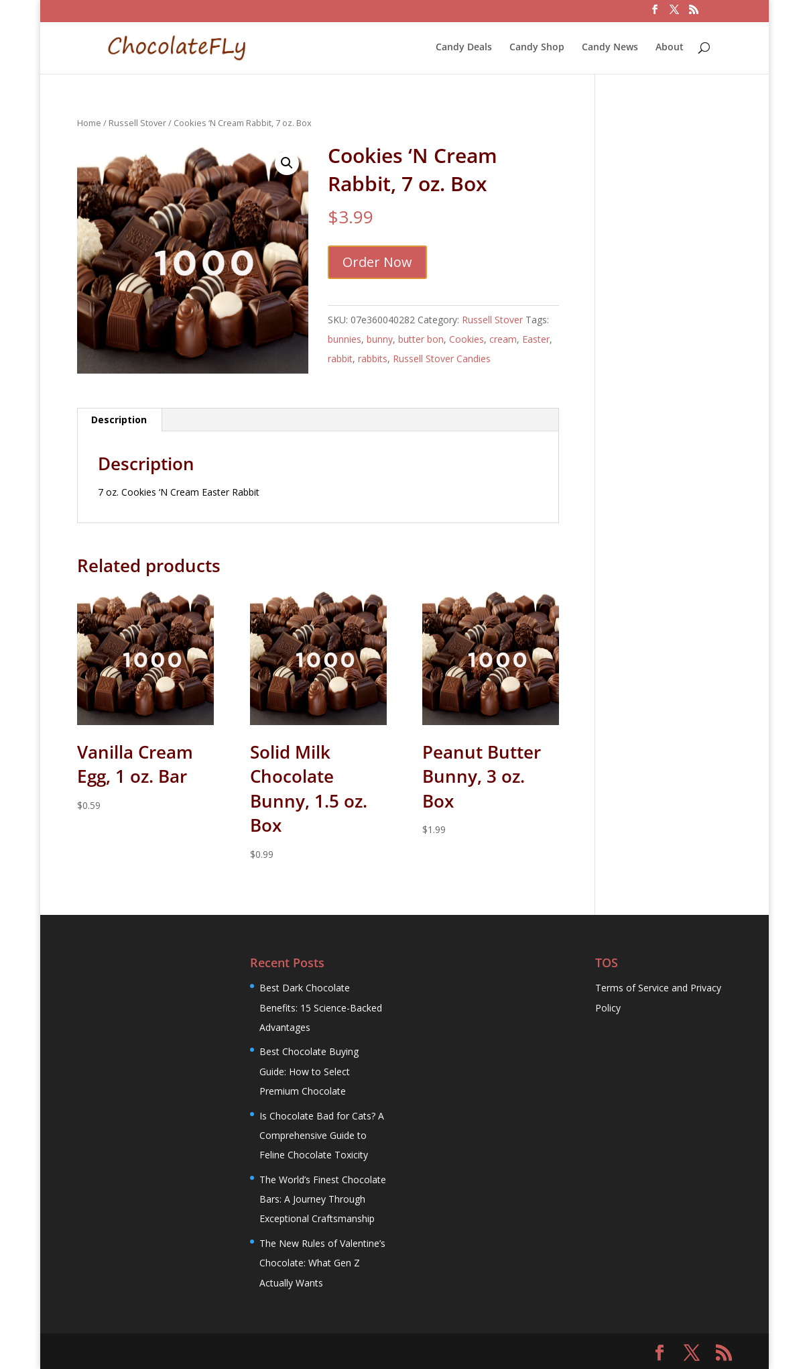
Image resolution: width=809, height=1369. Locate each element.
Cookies (466, 339)
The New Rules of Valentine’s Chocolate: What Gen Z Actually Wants (322, 1263)
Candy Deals (464, 47)
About (670, 47)
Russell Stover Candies (442, 358)
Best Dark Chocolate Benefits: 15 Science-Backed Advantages (320, 1007)
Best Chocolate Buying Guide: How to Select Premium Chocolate (309, 1071)
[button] (287, 163)
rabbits (372, 358)
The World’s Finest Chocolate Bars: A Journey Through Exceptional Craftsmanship (322, 1199)
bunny (380, 339)
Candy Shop (536, 47)
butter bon (421, 339)
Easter (536, 339)
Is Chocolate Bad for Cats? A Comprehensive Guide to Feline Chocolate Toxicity (321, 1135)
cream (503, 339)
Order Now (377, 262)
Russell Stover (137, 123)
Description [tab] (119, 419)
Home (89, 123)
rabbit (340, 358)
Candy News (610, 47)
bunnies (344, 339)
